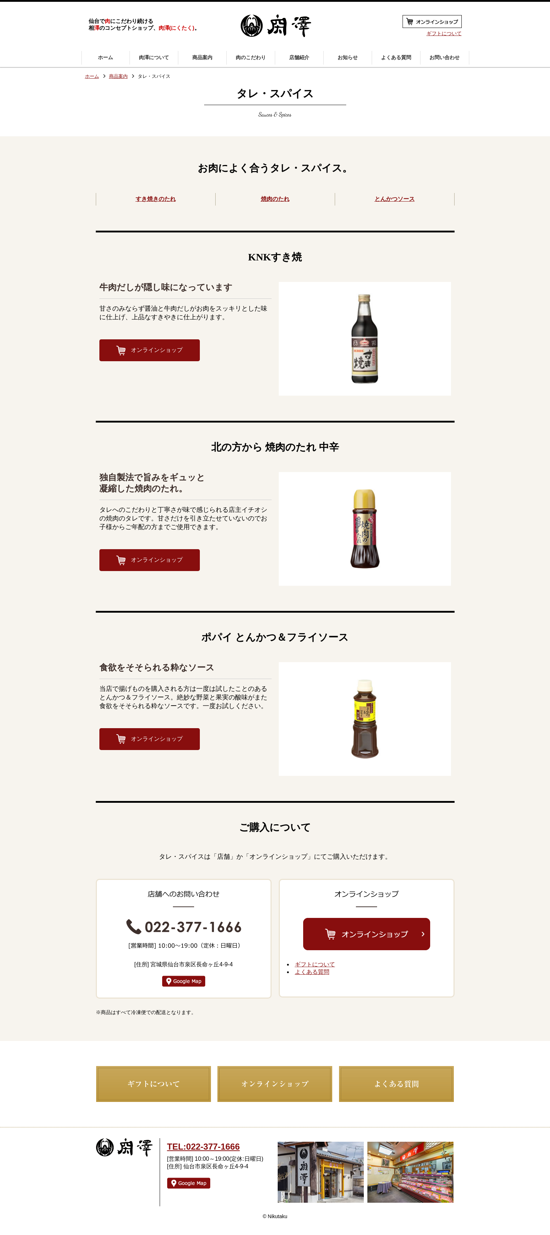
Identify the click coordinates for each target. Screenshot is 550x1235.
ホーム (92, 76)
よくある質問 (312, 972)
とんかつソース (395, 199)
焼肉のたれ (275, 199)
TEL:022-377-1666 (203, 1146)
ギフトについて (444, 33)
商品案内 (118, 76)
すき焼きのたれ (156, 199)
